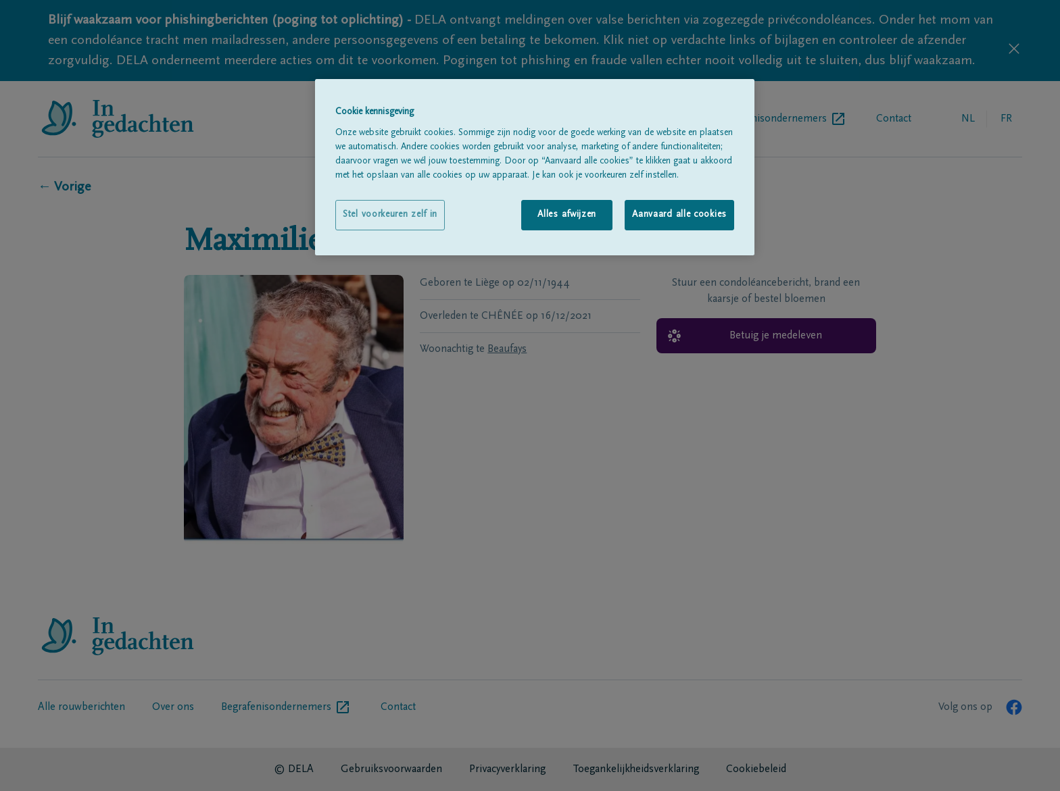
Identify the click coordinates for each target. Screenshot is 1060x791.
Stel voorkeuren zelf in (390, 215)
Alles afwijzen (566, 215)
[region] (534, 167)
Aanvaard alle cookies (679, 215)
